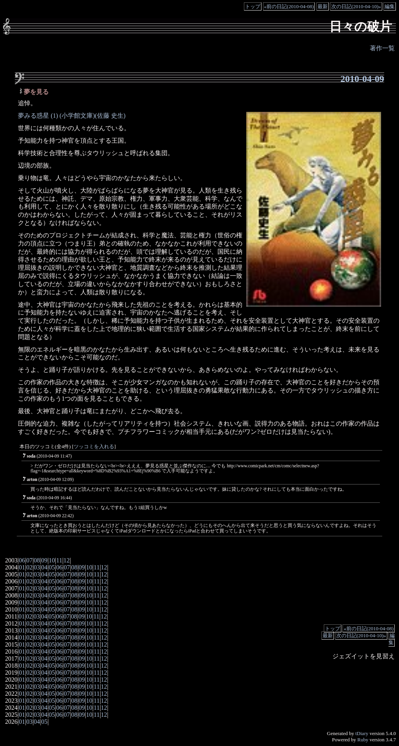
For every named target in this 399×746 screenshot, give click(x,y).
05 (52, 567)
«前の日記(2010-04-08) (289, 6)
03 (37, 567)
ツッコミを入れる (94, 446)
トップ (252, 6)
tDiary (361, 733)
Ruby (362, 739)
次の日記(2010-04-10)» (356, 6)
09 (44, 560)
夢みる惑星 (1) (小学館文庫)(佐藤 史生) (71, 115)
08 (37, 560)
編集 (390, 6)
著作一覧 (382, 48)
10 (52, 560)
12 (67, 560)
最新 (323, 6)
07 (29, 560)
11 (59, 560)
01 (22, 567)
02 (29, 567)
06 (22, 560)
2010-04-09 (362, 79)
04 (44, 567)
